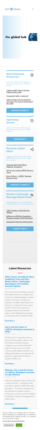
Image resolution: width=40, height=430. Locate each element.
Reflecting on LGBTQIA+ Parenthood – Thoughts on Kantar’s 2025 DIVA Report (19, 217)
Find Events (20, 139)
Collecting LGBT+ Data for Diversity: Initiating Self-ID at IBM (18, 91)
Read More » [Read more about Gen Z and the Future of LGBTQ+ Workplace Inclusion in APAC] (10, 363)
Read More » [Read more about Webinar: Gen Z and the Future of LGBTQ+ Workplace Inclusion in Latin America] (10, 404)
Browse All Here (20, 110)
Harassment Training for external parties (19, 222)
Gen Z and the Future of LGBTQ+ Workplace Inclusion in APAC (19, 329)
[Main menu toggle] (32, 9)
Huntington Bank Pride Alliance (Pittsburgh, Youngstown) (16, 166)
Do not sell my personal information (14, 421)
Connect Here (20, 229)
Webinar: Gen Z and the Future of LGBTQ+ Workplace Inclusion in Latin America (19, 372)
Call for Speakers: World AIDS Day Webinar (18, 211)
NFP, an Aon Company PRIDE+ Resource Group (19, 171)
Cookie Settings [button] (8, 425)
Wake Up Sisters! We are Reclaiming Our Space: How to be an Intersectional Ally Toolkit (19, 102)
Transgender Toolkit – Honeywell (17, 96)
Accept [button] (19, 425)
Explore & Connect (20, 185)
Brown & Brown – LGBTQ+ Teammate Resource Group (18, 177)
